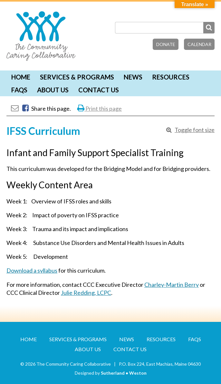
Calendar (199, 44)
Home (20, 77)
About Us (53, 90)
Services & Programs (77, 77)
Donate (165, 44)
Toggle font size (195, 129)
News (133, 77)
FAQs (19, 90)
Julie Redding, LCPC (86, 292)
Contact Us (98, 90)
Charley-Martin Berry (171, 284)
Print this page (99, 108)
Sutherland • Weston (124, 373)
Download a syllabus (31, 270)
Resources (170, 77)
